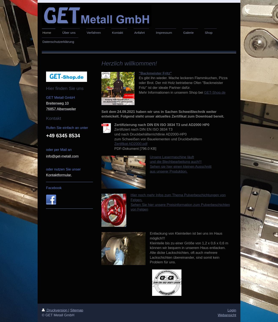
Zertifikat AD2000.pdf (130, 144)
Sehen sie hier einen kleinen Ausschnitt (180, 167)
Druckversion (55, 310)
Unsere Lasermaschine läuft (172, 157)
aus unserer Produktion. (168, 171)
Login (232, 310)
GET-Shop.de (215, 93)
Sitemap (76, 310)
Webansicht (227, 315)
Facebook (54, 188)
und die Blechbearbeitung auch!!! (176, 162)
